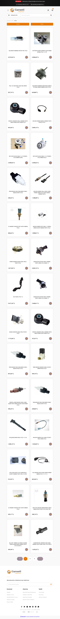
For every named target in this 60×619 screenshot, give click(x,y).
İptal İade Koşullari (27, 598)
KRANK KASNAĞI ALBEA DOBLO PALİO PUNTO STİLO (18, 263)
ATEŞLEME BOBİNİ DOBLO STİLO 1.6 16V (18, 438)
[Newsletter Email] (30, 586)
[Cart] (52, 10)
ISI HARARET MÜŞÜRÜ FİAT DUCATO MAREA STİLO (18, 227)
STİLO (15, 20)
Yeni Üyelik (41, 593)
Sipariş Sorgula (10, 601)
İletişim (8, 593)
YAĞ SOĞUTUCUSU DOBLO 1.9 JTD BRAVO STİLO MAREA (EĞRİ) (18, 157)
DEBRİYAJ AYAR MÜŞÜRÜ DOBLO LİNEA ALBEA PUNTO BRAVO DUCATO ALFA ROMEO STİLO (18, 405)
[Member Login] (48, 10)
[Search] (36, 15)
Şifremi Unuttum (43, 598)
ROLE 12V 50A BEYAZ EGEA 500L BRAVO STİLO (18, 86)
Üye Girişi (41, 596)
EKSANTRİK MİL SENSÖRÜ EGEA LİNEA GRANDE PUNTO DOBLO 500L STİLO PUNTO (42, 545)
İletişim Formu (10, 596)
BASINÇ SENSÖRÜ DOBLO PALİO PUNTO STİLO (18, 333)
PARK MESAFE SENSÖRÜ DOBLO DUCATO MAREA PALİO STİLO (42, 368)
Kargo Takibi (10, 603)
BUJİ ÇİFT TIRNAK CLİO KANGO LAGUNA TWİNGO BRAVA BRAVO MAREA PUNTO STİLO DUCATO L (18, 546)
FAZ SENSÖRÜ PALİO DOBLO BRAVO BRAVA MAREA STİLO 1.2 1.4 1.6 (42, 474)
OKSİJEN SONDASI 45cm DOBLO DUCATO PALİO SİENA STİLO (42, 439)
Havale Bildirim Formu (12, 598)
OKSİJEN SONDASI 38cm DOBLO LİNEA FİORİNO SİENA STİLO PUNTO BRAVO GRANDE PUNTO (41, 193)
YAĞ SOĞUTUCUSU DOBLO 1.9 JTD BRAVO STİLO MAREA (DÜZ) (42, 157)
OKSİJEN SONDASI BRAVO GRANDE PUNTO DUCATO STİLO (42, 122)
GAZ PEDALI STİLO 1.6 (18, 297)
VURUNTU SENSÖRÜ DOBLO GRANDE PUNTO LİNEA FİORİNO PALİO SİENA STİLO (18, 122)
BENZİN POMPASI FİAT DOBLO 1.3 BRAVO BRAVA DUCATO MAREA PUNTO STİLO (42, 227)
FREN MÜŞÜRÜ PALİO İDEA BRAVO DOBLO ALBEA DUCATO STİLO (18, 192)
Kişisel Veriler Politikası (28, 601)
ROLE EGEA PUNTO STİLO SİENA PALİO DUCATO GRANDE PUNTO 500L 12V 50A (18, 474)
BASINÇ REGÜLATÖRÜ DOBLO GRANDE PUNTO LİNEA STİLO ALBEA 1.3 (42, 263)
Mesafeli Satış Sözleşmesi (29, 593)
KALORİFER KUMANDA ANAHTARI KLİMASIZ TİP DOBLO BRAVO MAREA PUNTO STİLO (42, 86)
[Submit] (51, 586)
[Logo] (17, 10)
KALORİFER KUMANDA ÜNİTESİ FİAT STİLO (18, 50)
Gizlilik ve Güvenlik (27, 596)
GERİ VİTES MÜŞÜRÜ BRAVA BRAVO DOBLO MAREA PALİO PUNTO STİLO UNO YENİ (42, 509)
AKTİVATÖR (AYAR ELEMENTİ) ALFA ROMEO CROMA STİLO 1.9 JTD (42, 51)
